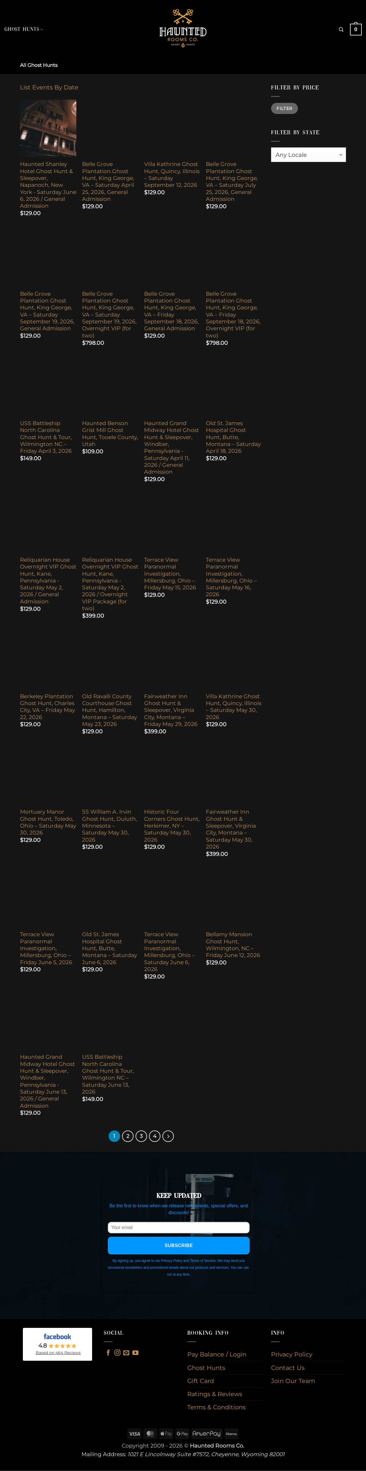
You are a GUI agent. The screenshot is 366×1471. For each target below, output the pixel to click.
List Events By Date (49, 87)
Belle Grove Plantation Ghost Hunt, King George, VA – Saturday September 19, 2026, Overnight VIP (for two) (109, 315)
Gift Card (200, 1382)
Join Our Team (293, 1382)
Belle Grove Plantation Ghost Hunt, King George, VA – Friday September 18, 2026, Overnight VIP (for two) (233, 315)
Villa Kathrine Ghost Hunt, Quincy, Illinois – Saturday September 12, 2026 (172, 174)
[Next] (170, 1136)
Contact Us (288, 1368)
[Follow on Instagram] (117, 1354)
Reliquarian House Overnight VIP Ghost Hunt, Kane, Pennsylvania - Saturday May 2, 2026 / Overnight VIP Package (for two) (110, 584)
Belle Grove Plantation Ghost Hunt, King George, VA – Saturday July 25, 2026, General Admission (232, 181)
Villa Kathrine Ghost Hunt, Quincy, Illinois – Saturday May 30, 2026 (233, 707)
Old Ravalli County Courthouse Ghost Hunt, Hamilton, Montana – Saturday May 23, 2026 (109, 710)
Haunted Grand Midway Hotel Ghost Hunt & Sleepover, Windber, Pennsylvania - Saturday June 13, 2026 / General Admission (47, 1081)
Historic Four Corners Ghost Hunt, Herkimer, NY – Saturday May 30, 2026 (172, 825)
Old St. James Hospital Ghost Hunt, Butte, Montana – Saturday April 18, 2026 (233, 437)
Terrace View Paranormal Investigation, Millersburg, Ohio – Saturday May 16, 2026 (231, 577)
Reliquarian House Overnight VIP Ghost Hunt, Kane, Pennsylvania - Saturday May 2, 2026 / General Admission (48, 581)
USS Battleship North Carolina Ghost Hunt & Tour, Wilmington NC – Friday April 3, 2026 (46, 437)
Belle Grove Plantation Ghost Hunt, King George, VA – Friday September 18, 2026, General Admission (171, 311)
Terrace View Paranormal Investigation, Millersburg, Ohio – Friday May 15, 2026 (170, 574)
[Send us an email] (126, 1354)
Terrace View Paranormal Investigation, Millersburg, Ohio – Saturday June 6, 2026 (169, 951)
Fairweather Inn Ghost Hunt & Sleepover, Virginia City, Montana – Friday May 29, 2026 (171, 710)
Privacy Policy (291, 1355)
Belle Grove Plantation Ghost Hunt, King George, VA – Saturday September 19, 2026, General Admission (47, 311)
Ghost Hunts (23, 29)
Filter (285, 108)
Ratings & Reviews (214, 1395)
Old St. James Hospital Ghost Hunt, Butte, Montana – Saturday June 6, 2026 (109, 948)
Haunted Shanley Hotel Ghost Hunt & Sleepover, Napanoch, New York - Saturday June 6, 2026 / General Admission (48, 185)
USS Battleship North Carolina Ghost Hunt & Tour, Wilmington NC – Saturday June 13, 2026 (108, 1074)
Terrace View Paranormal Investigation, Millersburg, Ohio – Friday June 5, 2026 (46, 948)
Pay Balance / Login (216, 1355)
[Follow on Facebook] (108, 1354)
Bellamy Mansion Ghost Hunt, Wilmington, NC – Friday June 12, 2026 (233, 944)
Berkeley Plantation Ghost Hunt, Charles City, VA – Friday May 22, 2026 (47, 707)
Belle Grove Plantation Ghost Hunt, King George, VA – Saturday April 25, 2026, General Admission (108, 181)
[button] (341, 29)
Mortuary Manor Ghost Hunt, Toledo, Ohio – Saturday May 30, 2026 (48, 822)
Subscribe (179, 1246)
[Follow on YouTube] (135, 1354)
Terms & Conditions (216, 1408)
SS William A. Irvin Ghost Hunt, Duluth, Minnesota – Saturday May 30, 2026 (109, 825)
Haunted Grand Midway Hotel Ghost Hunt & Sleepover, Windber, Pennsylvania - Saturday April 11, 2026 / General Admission (171, 447)
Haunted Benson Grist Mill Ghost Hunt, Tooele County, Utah (110, 433)
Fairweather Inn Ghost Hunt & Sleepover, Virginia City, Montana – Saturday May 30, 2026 (231, 829)
